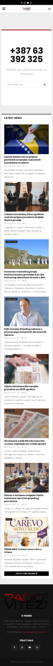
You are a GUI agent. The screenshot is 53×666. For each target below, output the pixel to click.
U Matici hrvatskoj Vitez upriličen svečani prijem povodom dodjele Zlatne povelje (24, 217)
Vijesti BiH (10, 127)
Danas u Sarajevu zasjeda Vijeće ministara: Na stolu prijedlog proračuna (23, 498)
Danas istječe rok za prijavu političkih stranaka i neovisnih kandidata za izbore (22, 159)
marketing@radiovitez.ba (34, 632)
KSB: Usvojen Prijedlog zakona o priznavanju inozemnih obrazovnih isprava (25, 332)
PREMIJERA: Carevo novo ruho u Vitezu (23, 551)
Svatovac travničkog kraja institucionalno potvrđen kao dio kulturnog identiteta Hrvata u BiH (24, 274)
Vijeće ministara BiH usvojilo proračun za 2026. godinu (21, 388)
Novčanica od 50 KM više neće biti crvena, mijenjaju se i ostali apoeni (25, 442)
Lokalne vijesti (11, 184)
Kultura (8, 519)
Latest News (13, 118)
